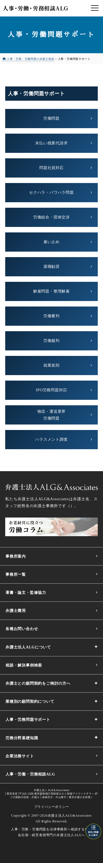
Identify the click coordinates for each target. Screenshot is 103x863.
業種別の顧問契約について (29, 701)
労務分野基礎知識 (21, 738)
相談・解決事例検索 (23, 665)
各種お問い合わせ (21, 629)
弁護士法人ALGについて (28, 647)
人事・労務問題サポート (27, 720)
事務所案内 (15, 556)
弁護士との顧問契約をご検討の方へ (38, 683)
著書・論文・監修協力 (25, 593)
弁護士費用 (15, 611)
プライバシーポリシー (51, 807)
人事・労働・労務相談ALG (30, 774)
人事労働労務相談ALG (35, 8)
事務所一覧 (15, 574)
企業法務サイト (19, 756)
